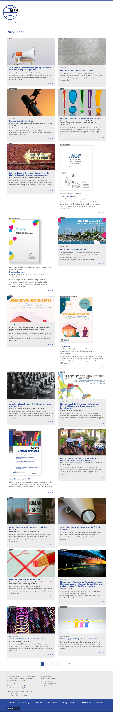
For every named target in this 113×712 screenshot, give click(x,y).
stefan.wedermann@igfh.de (19, 688)
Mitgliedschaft (68, 703)
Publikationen (53, 703)
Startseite (10, 23)
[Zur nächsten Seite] (64, 664)
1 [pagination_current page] (42, 664)
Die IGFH (10, 703)
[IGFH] (10, 12)
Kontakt (99, 703)
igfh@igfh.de (48, 686)
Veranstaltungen (25, 703)
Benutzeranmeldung (14, 708)
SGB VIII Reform (85, 703)
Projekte (39, 703)
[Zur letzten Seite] (69, 664)
